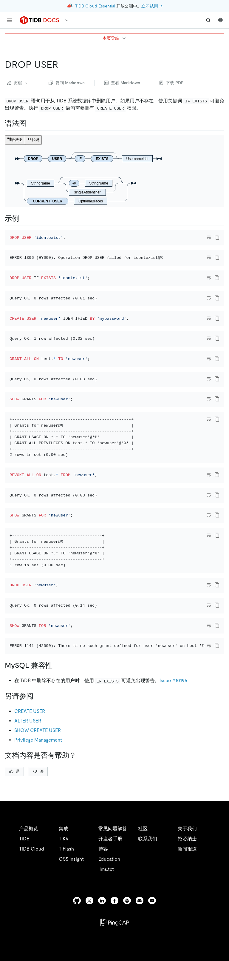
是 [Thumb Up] (14, 917)
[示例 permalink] (23, 218)
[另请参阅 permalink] (38, 842)
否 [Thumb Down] (38, 917)
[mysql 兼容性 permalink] (57, 811)
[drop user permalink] (62, 64)
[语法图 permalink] (31, 123)
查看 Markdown (122, 82)
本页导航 (114, 38)
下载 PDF (171, 82)
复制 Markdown (67, 82)
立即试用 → (152, 6)
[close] (217, 926)
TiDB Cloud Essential (95, 6)
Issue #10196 (173, 827)
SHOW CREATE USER (37, 876)
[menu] (10, 20)
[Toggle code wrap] (209, 237)
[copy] (217, 237)
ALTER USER (27, 867)
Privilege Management (38, 886)
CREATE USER (29, 857)
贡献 (18, 82)
